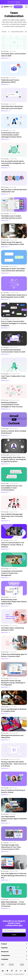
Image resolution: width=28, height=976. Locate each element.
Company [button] (4, 959)
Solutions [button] (4, 948)
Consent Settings (22, 964)
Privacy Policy (2, 964)
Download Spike (18, 6)
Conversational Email (17, 32)
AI (8, 32)
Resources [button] (5, 951)
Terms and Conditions (11, 964)
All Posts (4, 32)
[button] (12, 6)
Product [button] (4, 944)
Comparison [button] (5, 955)
